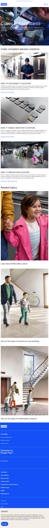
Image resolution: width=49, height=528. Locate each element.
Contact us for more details (7, 92)
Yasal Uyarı (3, 500)
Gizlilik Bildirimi (25, 519)
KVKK (2, 506)
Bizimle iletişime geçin (6, 437)
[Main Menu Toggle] (47, 4)
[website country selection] (45, 4)
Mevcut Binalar (5, 475)
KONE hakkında (5, 493)
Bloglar (2, 490)
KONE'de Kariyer (5, 487)
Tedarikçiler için (4, 443)
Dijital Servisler (5, 478)
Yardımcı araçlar (5, 481)
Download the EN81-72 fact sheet (9, 181)
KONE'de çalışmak (5, 440)
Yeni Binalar (4, 472)
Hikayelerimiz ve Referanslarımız (9, 484)
